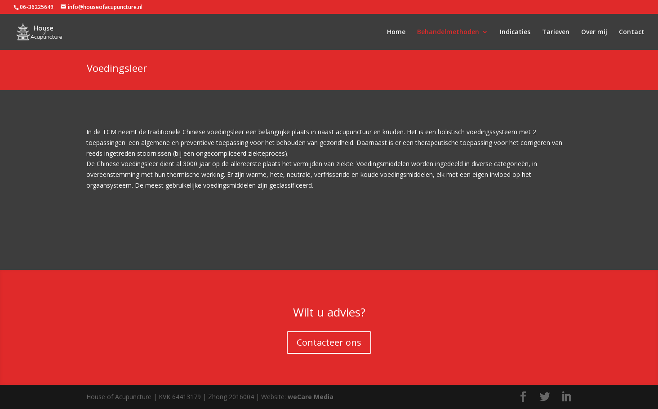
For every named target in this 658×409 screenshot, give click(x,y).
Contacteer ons (329, 342)
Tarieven (555, 32)
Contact (632, 32)
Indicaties (515, 32)
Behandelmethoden (448, 32)
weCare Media (310, 396)
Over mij (594, 32)
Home (396, 32)
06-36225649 (36, 7)
